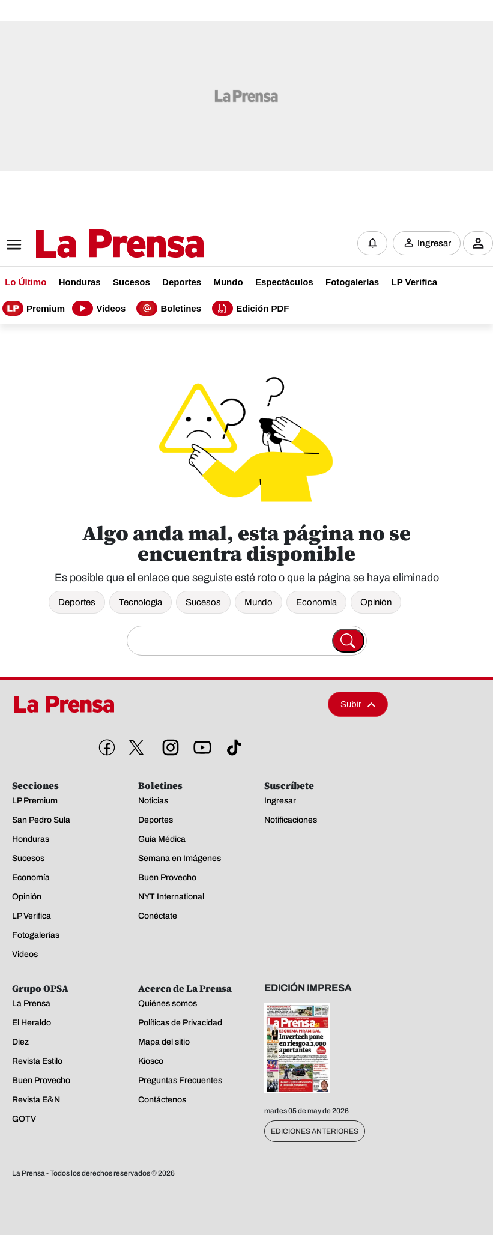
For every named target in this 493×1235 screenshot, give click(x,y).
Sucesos (203, 602)
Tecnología (140, 602)
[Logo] (90, 244)
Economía (316, 602)
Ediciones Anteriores (314, 1131)
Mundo (258, 602)
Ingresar (434, 243)
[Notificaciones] (372, 243)
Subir (357, 704)
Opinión (376, 602)
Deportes (76, 602)
